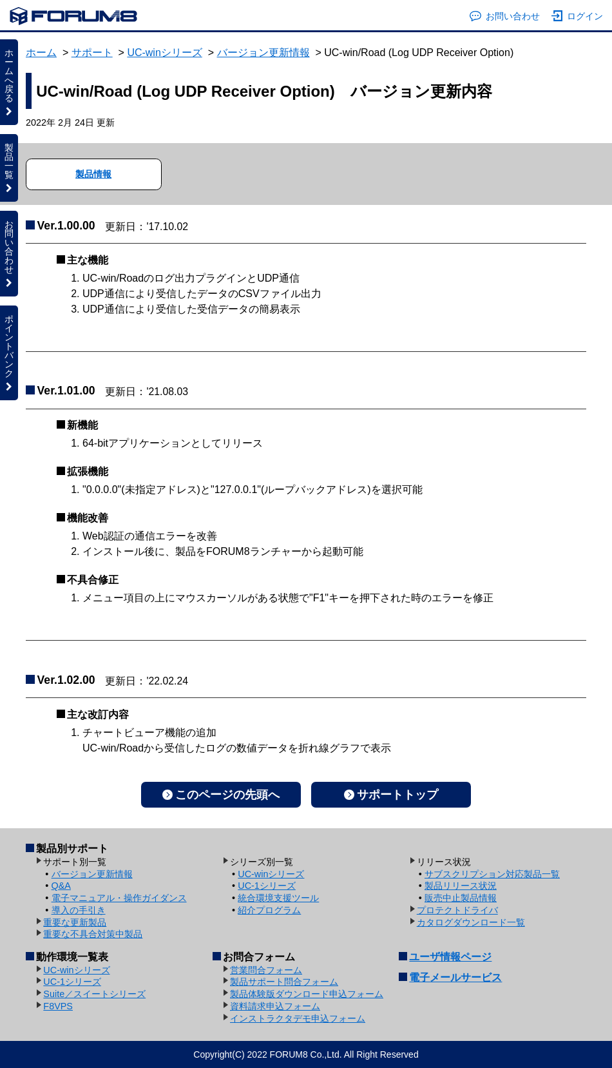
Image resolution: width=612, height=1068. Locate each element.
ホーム (41, 52)
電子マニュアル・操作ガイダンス (119, 898)
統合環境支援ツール (278, 898)
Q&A (61, 885)
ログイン (577, 16)
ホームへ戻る (9, 82)
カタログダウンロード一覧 (471, 922)
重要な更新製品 (74, 922)
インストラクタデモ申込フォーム (297, 1018)
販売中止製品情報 (461, 898)
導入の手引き (79, 910)
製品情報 (93, 174)
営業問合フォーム (266, 970)
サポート (92, 52)
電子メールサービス (455, 977)
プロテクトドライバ (457, 910)
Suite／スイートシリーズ (94, 994)
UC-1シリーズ (267, 885)
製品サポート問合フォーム (284, 981)
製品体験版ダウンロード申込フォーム (306, 994)
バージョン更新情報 (263, 52)
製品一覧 (9, 167)
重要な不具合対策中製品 (92, 934)
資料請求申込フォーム (275, 1006)
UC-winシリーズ (164, 52)
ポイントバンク (9, 352)
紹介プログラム (269, 910)
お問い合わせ (505, 16)
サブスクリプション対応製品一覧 (492, 874)
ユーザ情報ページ (450, 956)
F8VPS (58, 1006)
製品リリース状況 (461, 885)
